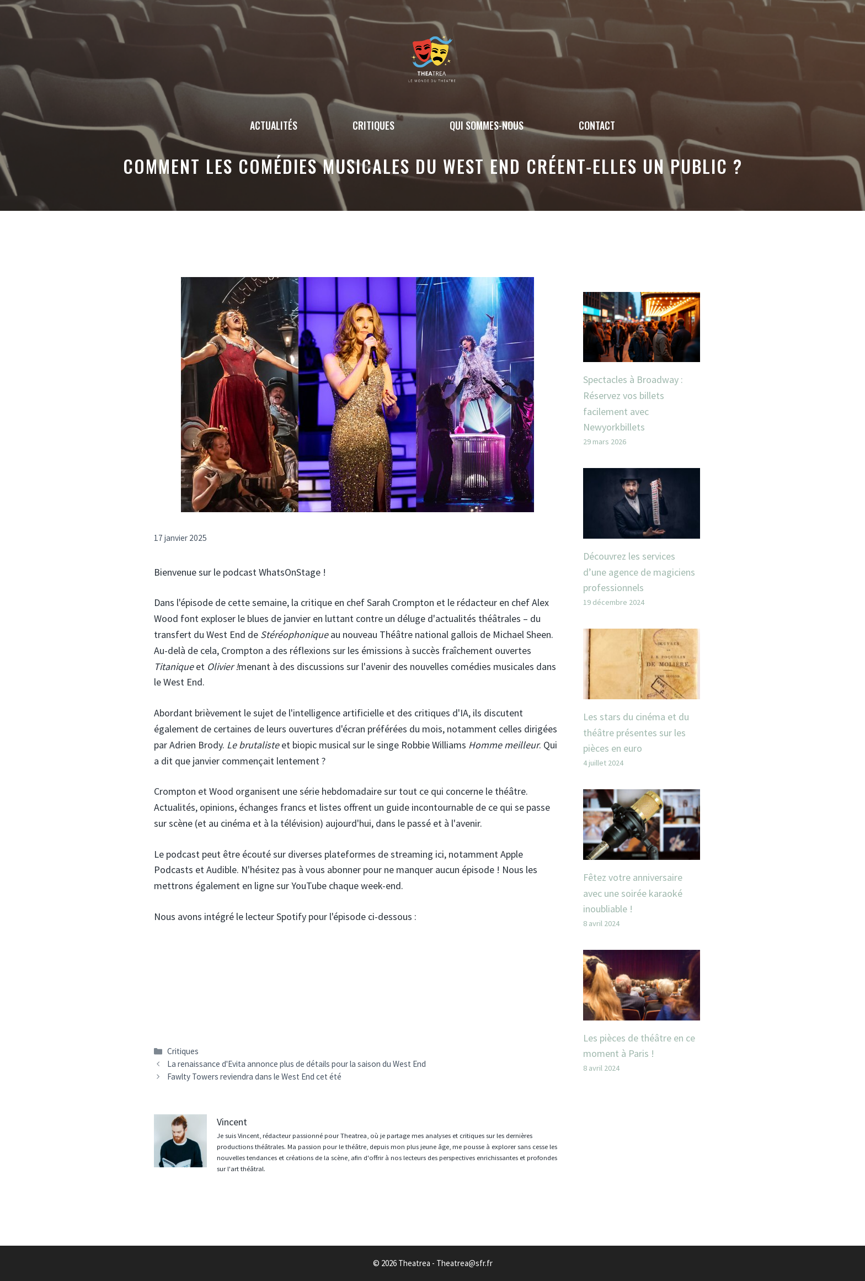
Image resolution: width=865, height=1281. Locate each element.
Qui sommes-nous (487, 125)
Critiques (373, 125)
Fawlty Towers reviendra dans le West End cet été (254, 1076)
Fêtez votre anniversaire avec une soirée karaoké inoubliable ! (632, 893)
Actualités (273, 125)
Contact (597, 125)
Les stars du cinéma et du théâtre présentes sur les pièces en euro (636, 732)
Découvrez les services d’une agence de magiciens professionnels (639, 572)
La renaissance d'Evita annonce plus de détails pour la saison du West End (296, 1064)
